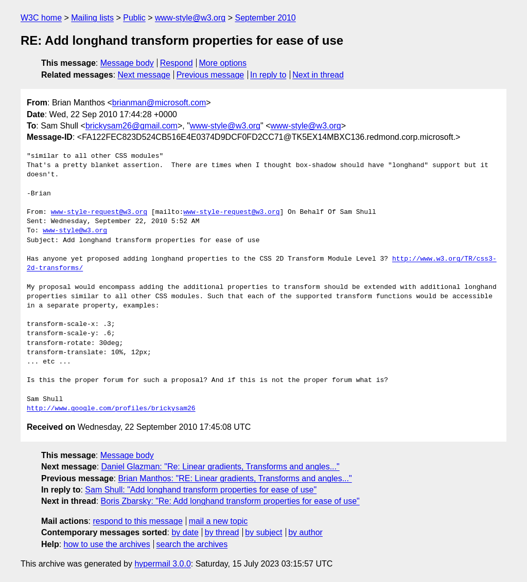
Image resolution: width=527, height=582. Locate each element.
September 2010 (265, 17)
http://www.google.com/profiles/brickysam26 (111, 408)
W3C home (41, 17)
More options (223, 63)
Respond (176, 63)
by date (184, 532)
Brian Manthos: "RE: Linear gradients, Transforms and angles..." (235, 478)
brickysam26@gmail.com (131, 125)
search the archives (192, 544)
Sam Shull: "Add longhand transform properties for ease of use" (201, 489)
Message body (127, 63)
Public (134, 17)
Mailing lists (92, 17)
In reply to (268, 74)
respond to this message (137, 521)
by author (305, 532)
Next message (144, 74)
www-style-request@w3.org (99, 212)
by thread (222, 532)
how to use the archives (107, 544)
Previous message (210, 74)
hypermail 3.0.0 (162, 563)
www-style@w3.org (190, 17)
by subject (263, 532)
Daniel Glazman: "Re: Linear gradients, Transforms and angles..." (220, 466)
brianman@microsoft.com (159, 102)
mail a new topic (218, 521)
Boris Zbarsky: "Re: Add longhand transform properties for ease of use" (230, 501)
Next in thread (318, 74)
